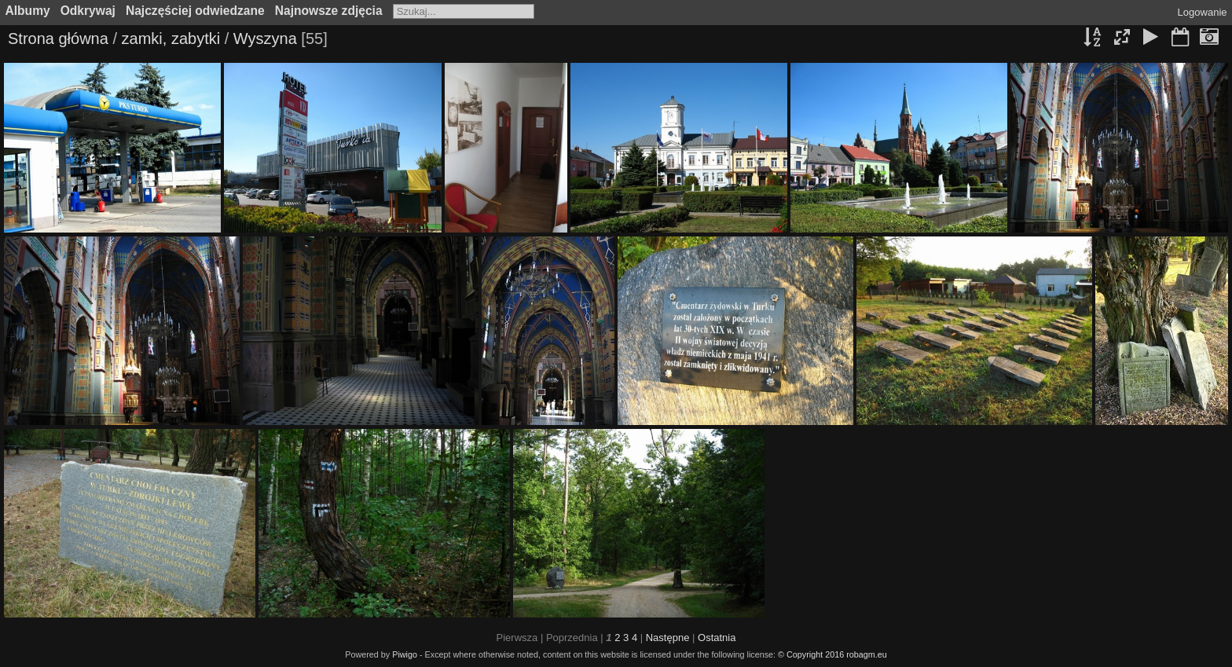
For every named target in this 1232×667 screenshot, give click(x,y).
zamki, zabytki (171, 38)
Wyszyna (265, 38)
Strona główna (58, 38)
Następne (668, 637)
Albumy (28, 10)
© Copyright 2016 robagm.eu (832, 654)
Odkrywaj (88, 10)
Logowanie (1202, 12)
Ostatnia (716, 637)
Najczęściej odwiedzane (195, 10)
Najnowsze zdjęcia (329, 10)
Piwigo (404, 654)
